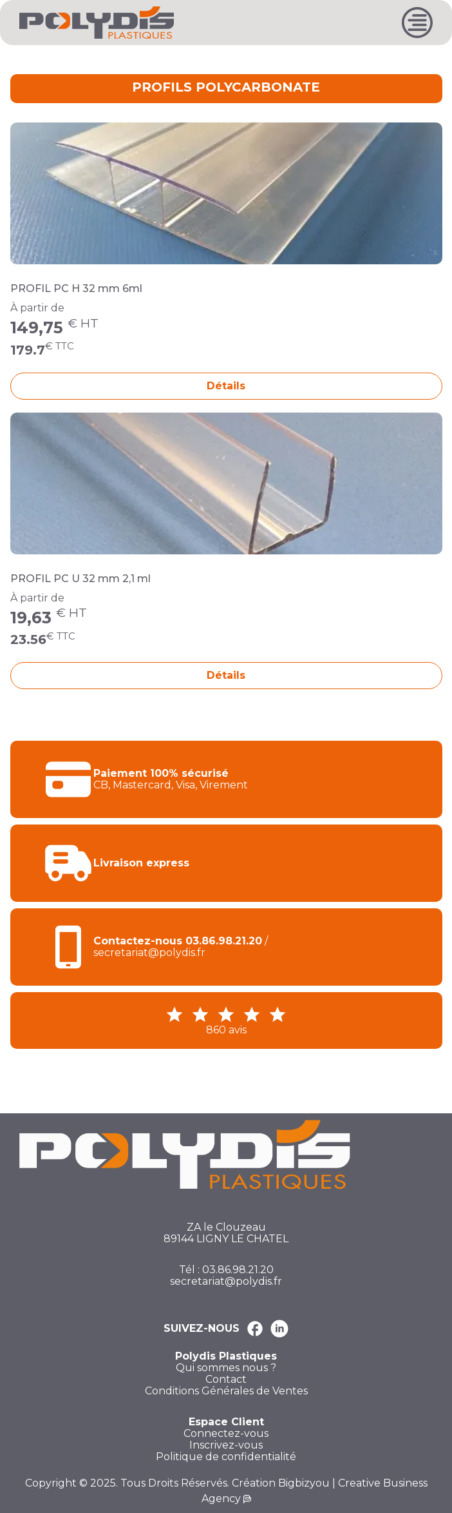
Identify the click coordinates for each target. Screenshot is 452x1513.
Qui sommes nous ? (226, 1368)
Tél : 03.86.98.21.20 (226, 1270)
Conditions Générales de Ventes (226, 1391)
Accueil (27, 59)
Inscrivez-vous (226, 1445)
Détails (226, 386)
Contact (226, 1379)
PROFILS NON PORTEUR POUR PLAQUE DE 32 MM (199, 59)
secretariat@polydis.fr (226, 1281)
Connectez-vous (226, 1434)
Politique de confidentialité (226, 1457)
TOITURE (69, 59)
